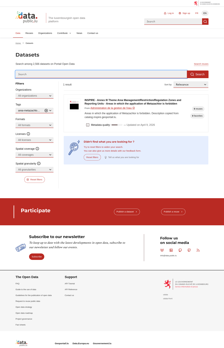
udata (165, 294)
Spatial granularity (28, 163)
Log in (171, 13)
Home (18, 43)
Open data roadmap (24, 313)
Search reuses (201, 64)
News (79, 33)
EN (204, 13)
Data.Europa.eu (81, 343)
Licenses (22, 134)
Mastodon (180, 250)
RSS (198, 250)
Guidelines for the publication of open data (33, 295)
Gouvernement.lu (102, 343)
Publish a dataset (125, 211)
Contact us (92, 33)
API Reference (71, 289)
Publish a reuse (171, 211)
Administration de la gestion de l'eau (112, 108)
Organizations (45, 33)
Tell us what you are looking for (123, 157)
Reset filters (36, 179)
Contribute (62, 33)
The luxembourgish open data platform (66, 19)
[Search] (101, 74)
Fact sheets (20, 325)
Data (17, 33)
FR (196, 13)
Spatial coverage (27, 148)
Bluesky (162, 250)
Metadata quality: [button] (88, 125)
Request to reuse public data (27, 301)
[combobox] (173, 21)
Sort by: (168, 84)
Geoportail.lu (62, 343)
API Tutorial (70, 283)
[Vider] (46, 110)
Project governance (23, 319)
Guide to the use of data (25, 289)
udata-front (167, 298)
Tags (18, 104)
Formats (20, 119)
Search (205, 21)
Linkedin (171, 250)
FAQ (17, 283)
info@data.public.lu (168, 255)
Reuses (29, 33)
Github (189, 250)
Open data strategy (23, 307)
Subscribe (37, 256)
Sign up (186, 13)
